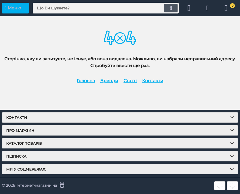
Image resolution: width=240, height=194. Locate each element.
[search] (105, 8)
